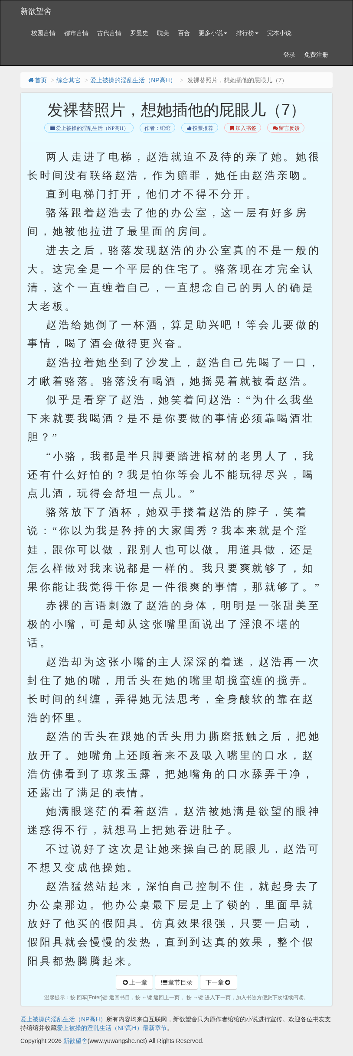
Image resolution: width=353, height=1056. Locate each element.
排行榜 (247, 32)
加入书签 (242, 128)
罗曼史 (139, 32)
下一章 (219, 982)
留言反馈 (285, 128)
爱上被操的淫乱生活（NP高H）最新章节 (112, 1027)
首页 (37, 80)
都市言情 (76, 32)
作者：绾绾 (157, 128)
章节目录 (176, 982)
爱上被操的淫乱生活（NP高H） (133, 80)
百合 (184, 32)
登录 (289, 54)
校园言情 (43, 32)
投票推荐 (199, 128)
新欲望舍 (36, 11)
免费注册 (316, 54)
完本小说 (279, 32)
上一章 (134, 982)
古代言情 (109, 32)
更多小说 (213, 32)
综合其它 (68, 80)
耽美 (163, 32)
